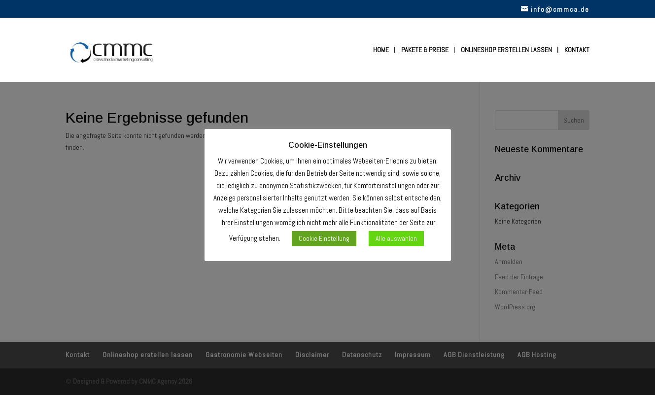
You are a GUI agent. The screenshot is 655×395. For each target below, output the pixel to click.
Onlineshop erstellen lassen (506, 50)
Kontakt (576, 50)
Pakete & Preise (424, 50)
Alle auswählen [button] (396, 238)
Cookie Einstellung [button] (324, 238)
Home (381, 50)
